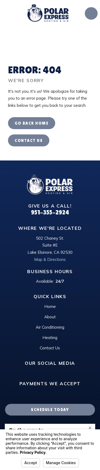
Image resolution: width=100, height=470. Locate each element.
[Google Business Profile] (28, 372)
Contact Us (29, 140)
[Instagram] (50, 372)
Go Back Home (32, 123)
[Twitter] (72, 372)
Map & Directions (50, 259)
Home (50, 306)
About (50, 316)
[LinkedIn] (39, 372)
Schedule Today (50, 409)
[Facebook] (61, 372)
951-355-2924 (50, 212)
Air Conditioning (50, 327)
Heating (49, 337)
